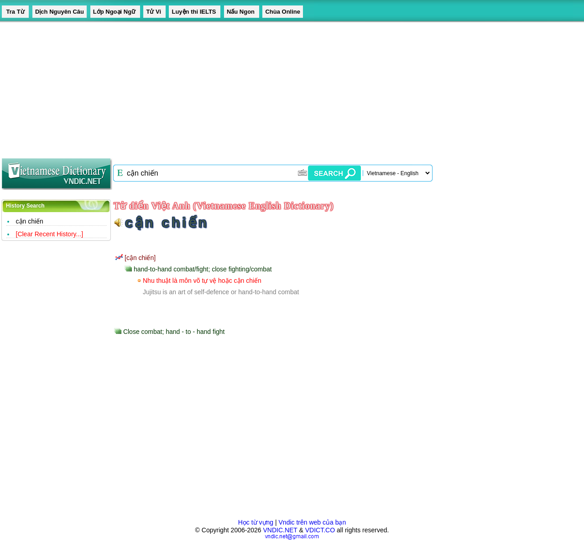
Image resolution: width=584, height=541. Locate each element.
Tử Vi (154, 11)
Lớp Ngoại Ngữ (115, 11)
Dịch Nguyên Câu (59, 11)
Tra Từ (15, 11)
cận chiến (29, 221)
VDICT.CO (320, 530)
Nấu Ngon (241, 11)
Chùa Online (282, 11)
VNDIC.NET (280, 530)
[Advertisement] (274, 87)
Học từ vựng (255, 522)
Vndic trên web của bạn (312, 522)
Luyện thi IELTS (195, 11)
